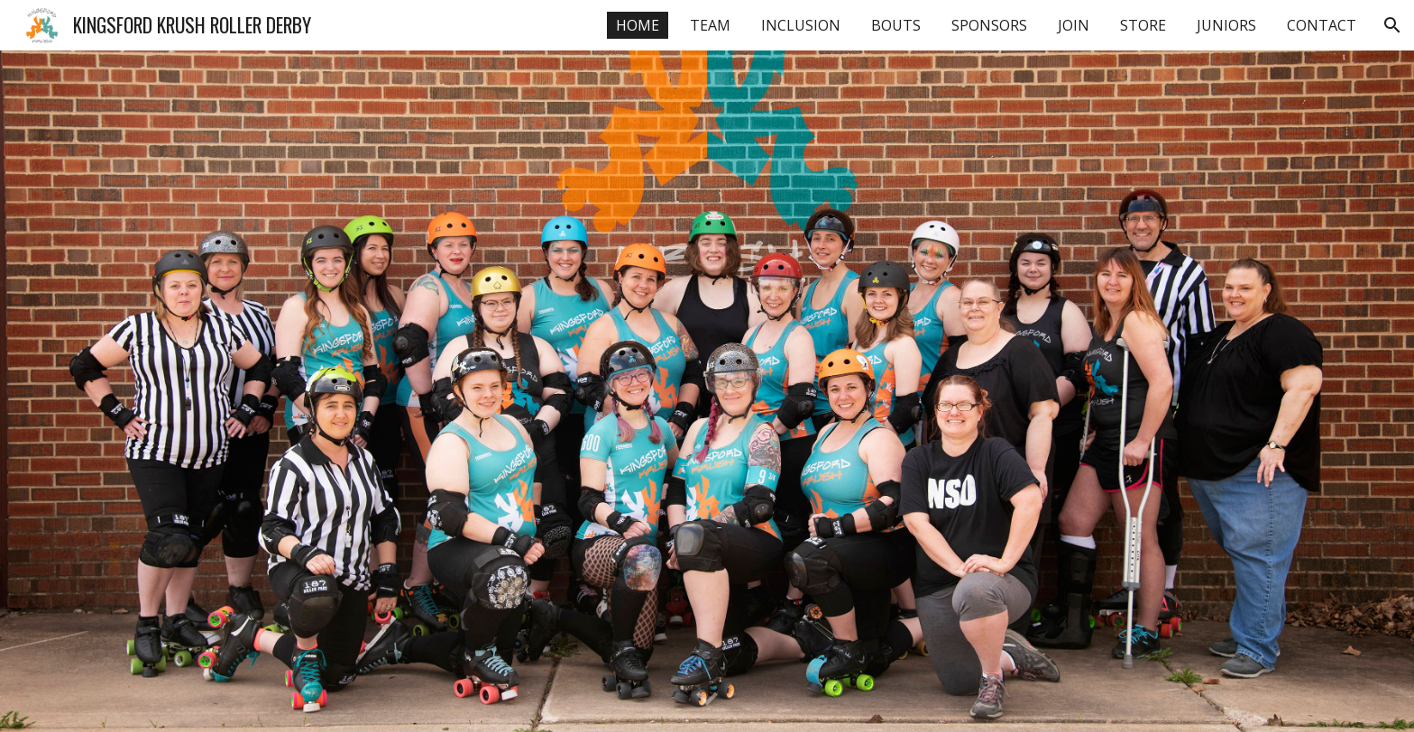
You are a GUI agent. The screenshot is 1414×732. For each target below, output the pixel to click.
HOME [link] (637, 25)
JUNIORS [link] (1226, 25)
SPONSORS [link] (989, 25)
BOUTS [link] (896, 25)
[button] (1392, 25)
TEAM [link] (710, 25)
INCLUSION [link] (800, 25)
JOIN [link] (1073, 25)
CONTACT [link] (1321, 25)
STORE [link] (1143, 25)
